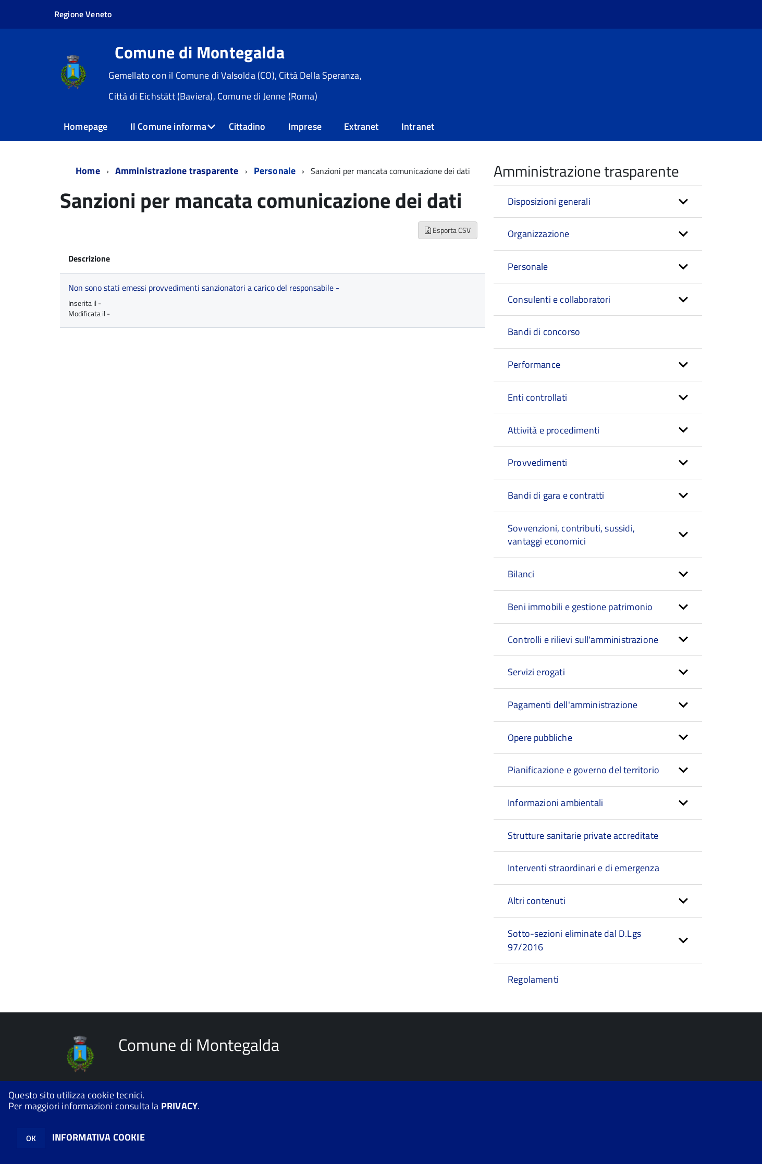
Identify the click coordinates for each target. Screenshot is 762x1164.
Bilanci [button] (521, 574)
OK (31, 1138)
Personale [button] (528, 266)
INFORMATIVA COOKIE (98, 1137)
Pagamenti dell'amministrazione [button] (572, 705)
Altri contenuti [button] (537, 901)
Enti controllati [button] (537, 397)
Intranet (417, 126)
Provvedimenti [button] (537, 462)
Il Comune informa (168, 126)
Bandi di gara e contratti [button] (556, 495)
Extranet (361, 126)
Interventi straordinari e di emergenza (583, 868)
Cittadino (247, 126)
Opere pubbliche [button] (540, 737)
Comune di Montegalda (199, 52)
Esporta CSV (448, 230)
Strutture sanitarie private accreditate (583, 835)
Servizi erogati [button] (536, 672)
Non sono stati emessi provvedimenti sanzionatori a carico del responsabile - (203, 287)
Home (88, 171)
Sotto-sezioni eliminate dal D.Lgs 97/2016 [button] (574, 940)
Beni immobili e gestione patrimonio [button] (580, 607)
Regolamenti (533, 979)
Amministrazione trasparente (177, 171)
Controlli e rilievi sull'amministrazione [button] (583, 640)
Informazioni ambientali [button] (555, 803)
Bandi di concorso (544, 332)
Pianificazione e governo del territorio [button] (583, 770)
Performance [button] (534, 364)
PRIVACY (179, 1106)
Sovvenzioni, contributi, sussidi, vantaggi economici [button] (571, 535)
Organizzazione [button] (539, 234)
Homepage (85, 126)
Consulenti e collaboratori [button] (559, 299)
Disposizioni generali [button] (549, 201)
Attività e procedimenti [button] (553, 430)
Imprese (305, 126)
